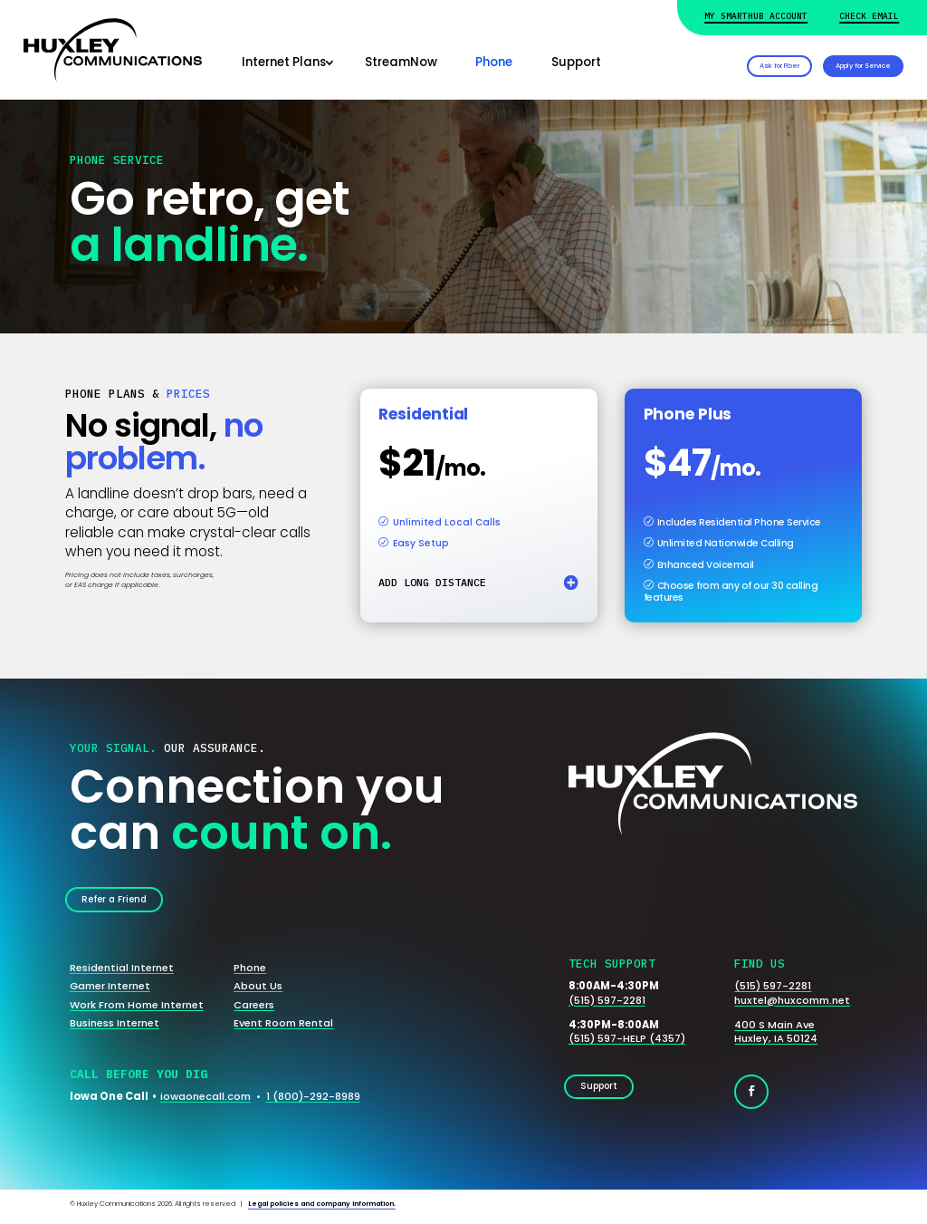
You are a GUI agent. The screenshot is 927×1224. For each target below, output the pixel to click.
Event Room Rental (283, 1028)
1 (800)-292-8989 (313, 1101)
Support (576, 62)
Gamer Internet (110, 992)
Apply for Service (834, 63)
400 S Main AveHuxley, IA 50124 (775, 1037)
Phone (493, 62)
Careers (254, 1010)
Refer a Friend (125, 903)
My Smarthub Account (756, 16)
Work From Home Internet (137, 1010)
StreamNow (401, 62)
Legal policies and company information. (322, 1209)
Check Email (869, 16)
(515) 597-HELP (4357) (627, 1044)
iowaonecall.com (205, 1101)
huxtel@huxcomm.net (792, 1005)
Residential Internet (122, 974)
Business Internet (114, 1028)
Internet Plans (284, 62)
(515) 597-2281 (607, 1005)
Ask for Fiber (689, 63)
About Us (258, 992)
